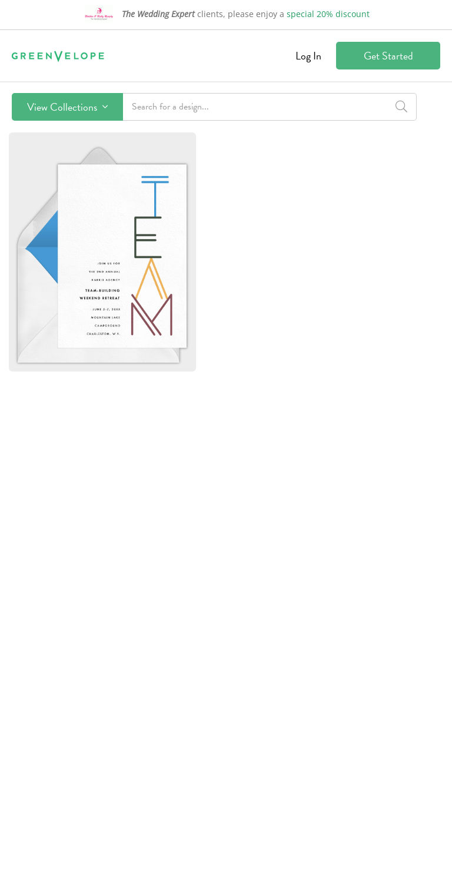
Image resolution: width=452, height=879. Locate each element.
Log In (308, 56)
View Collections (67, 107)
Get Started (388, 56)
